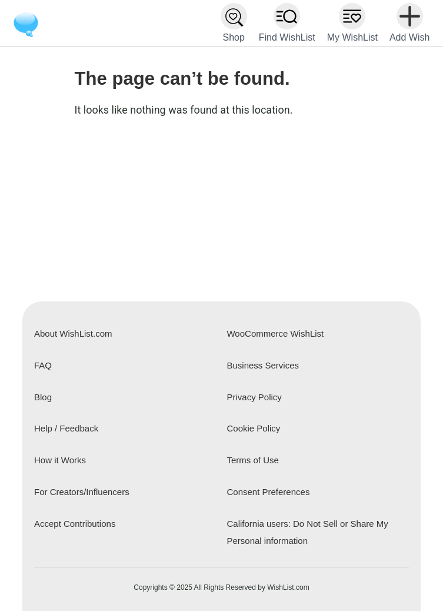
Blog (43, 397)
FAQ (43, 365)
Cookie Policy (253, 428)
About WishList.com (73, 333)
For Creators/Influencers (81, 492)
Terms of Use (252, 460)
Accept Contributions (74, 524)
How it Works (60, 460)
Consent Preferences (268, 492)
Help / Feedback (66, 428)
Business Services (263, 365)
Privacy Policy (254, 397)
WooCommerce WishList (275, 333)
